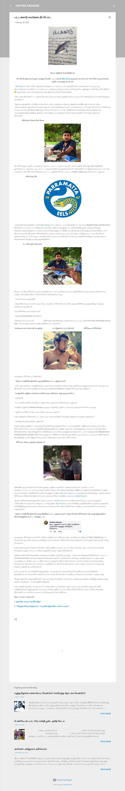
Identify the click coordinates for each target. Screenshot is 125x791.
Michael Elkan (68, 784)
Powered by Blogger (62, 780)
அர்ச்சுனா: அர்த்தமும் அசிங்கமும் (30, 749)
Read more (106, 714)
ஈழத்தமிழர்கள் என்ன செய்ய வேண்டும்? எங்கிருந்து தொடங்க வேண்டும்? (49, 693)
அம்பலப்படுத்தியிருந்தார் (76, 496)
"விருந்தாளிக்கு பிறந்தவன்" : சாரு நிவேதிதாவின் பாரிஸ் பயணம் (42, 606)
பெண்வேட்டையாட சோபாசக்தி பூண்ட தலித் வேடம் (39, 721)
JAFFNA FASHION (27, 5)
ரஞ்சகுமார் (48, 225)
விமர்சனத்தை (61, 503)
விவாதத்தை (20, 86)
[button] (109, 18)
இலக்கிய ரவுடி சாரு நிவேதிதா (28, 602)
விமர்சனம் (66, 79)
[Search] (114, 6)
